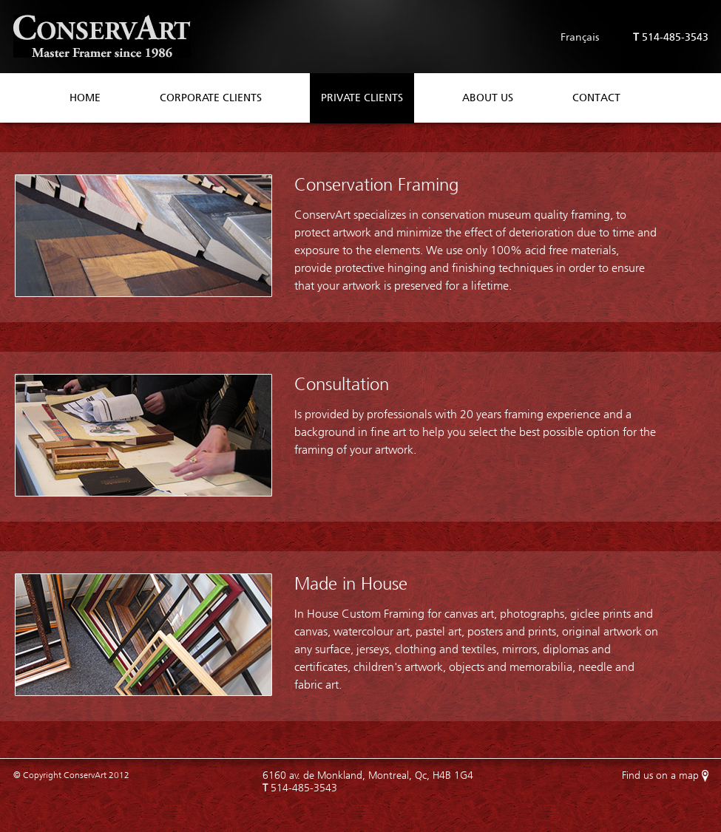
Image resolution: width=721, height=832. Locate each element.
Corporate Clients (211, 98)
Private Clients (362, 98)
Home (85, 98)
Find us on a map (660, 775)
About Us (487, 98)
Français (580, 37)
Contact (596, 98)
